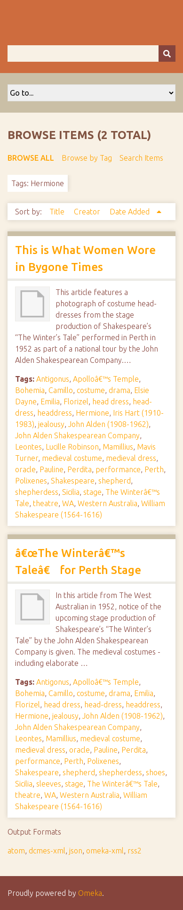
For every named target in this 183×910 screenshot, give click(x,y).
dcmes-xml (47, 850)
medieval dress (131, 458)
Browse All (31, 158)
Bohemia (30, 390)
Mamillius (118, 447)
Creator (88, 211)
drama (119, 390)
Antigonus (52, 379)
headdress (54, 413)
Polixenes (31, 480)
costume (91, 390)
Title (57, 211)
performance (118, 469)
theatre (45, 503)
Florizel (76, 401)
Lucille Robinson (72, 447)
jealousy (51, 424)
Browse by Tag (87, 158)
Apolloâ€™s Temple (106, 379)
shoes (155, 772)
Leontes (28, 447)
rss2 (134, 850)
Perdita (79, 469)
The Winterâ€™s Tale (122, 783)
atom (16, 850)
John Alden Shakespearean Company (77, 435)
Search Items (141, 158)
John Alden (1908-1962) (108, 424)
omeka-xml (105, 850)
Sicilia (71, 492)
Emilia (50, 401)
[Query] (91, 53)
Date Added (130, 211)
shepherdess (36, 492)
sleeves (48, 783)
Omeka (90, 893)
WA (68, 503)
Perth (154, 469)
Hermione (92, 413)
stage (92, 492)
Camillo (60, 390)
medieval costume (72, 458)
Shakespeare (73, 480)
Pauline (52, 469)
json (75, 850)
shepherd (114, 480)
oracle (25, 469)
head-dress (103, 704)
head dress (110, 401)
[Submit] (167, 53)
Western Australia (107, 503)
